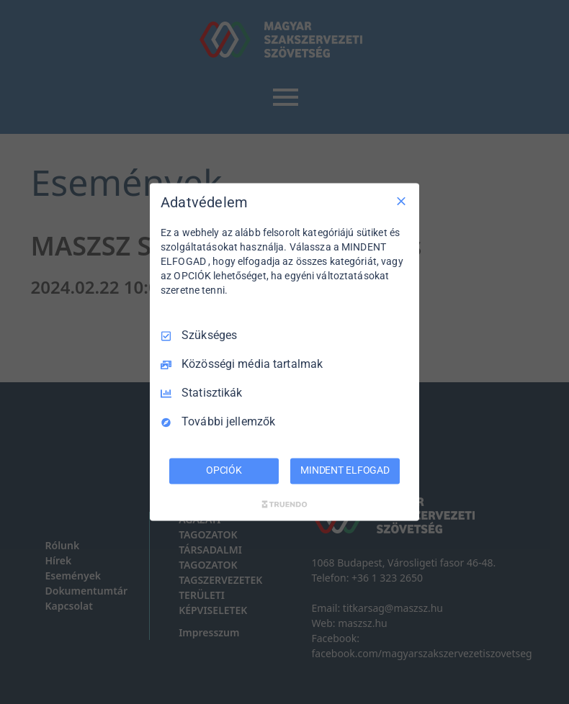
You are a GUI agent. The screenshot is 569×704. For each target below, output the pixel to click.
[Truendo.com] (284, 504)
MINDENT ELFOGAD (345, 471)
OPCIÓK (224, 471)
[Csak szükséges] (401, 201)
